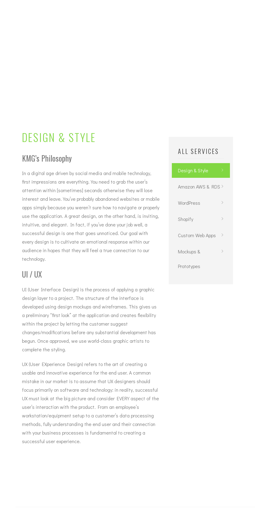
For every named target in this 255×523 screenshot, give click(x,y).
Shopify (185, 219)
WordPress (189, 203)
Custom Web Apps (197, 235)
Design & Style (193, 170)
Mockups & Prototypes (189, 258)
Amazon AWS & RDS (199, 186)
